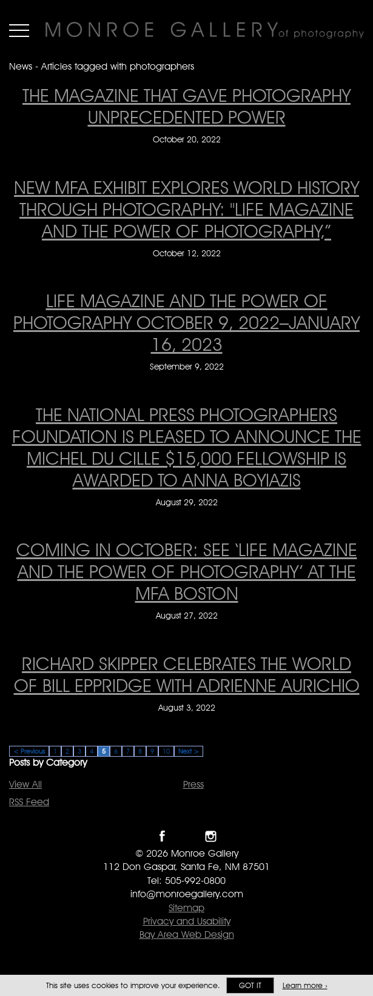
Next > (188, 751)
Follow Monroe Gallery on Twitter (186, 836)
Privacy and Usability (186, 921)
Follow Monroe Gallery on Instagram (210, 836)
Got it (250, 985)
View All (25, 784)
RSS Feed (29, 802)
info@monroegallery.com (186, 894)
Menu (19, 30)
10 (166, 751)
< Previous (29, 751)
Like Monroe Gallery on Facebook (162, 836)
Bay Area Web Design (186, 934)
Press (193, 784)
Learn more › (305, 985)
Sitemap (186, 908)
